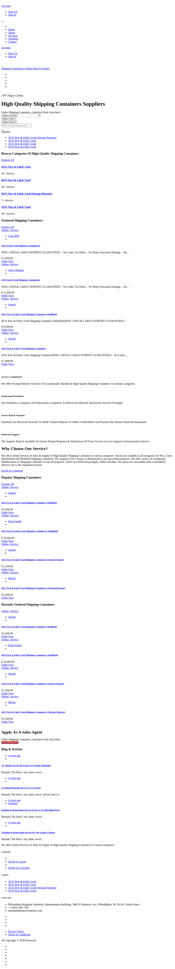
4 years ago (14, 755)
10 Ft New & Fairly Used (22, 143)
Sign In (12, 14)
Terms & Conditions (19, 934)
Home (11, 29)
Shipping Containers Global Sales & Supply (25, 68)
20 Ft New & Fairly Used (22, 140)
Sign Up (12, 11)
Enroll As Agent (17, 861)
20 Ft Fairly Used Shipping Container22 (20, 280)
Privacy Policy (16, 931)
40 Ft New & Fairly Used (22, 146)
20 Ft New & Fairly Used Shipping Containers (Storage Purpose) (32, 559)
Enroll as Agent (9, 742)
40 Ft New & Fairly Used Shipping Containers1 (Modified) (29, 531)
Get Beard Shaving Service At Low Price (21, 788)
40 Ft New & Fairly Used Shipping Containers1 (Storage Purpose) (33, 588)
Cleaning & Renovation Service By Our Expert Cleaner (28, 832)
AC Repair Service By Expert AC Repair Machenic (26, 765)
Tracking (13, 38)
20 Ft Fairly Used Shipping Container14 (20, 245)
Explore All (7, 160)
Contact (12, 41)
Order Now (7, 261)
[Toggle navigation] (2, 21)
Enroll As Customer (12, 470)
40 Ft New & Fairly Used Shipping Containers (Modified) (29, 314)
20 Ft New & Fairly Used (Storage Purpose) (32, 137)
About (11, 32)
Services (12, 35)
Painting (12, 803)
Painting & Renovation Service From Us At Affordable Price (30, 810)
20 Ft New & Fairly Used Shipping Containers (23, 348)
